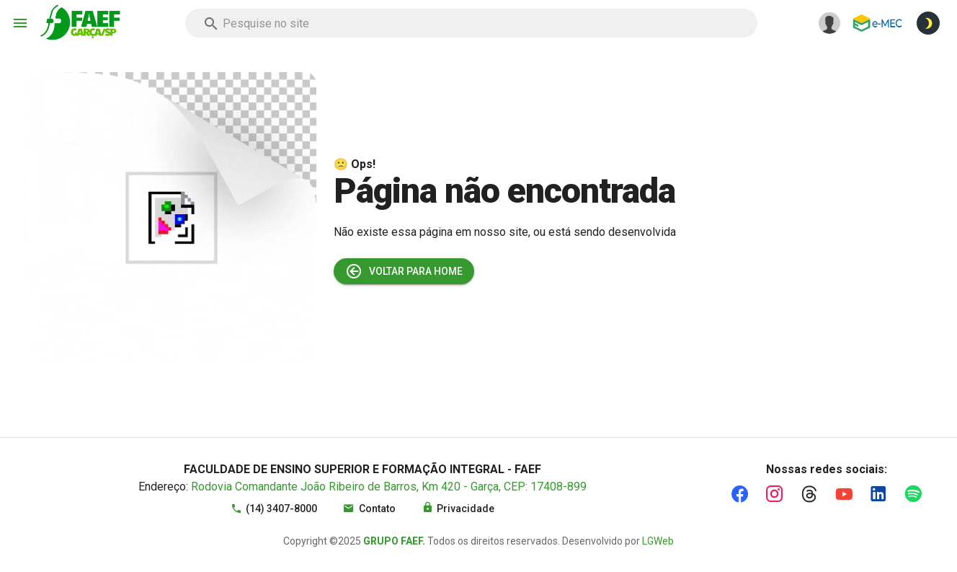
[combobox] (471, 23)
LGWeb (658, 541)
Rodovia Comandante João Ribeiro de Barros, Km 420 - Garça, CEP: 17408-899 (389, 486)
